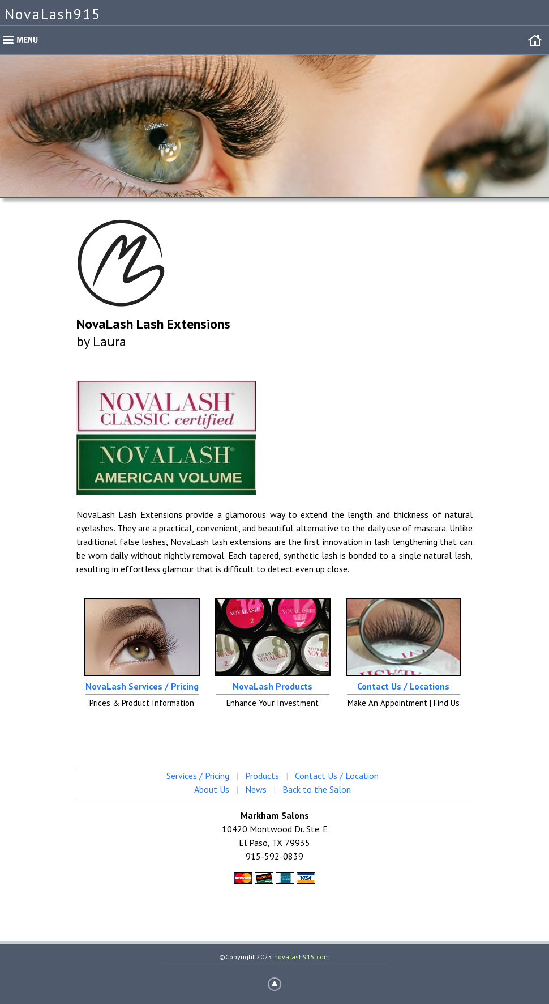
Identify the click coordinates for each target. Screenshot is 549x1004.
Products (262, 775)
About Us (211, 789)
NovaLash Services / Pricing (142, 686)
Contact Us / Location (337, 775)
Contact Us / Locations (403, 686)
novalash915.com (302, 956)
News (256, 789)
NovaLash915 (53, 14)
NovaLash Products (272, 686)
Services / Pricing (197, 775)
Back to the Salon (316, 789)
